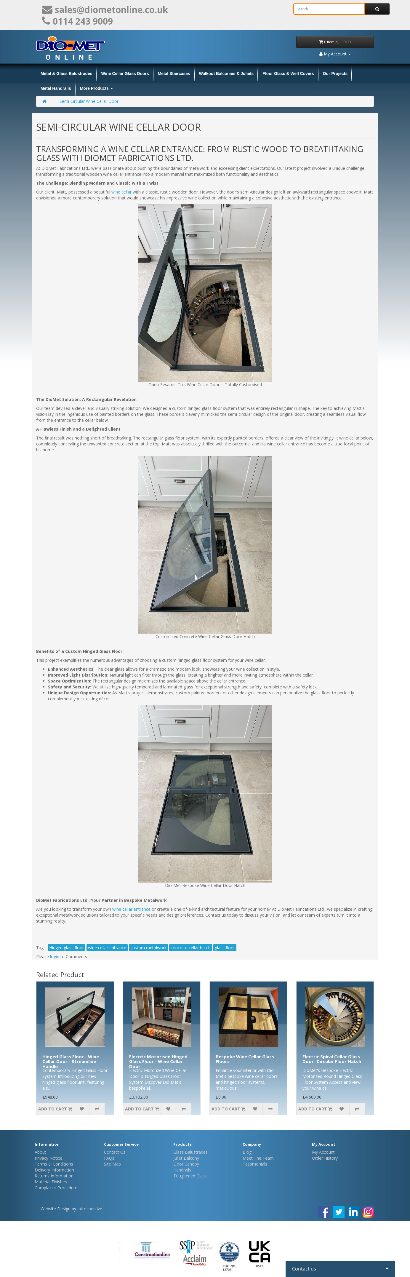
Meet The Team (258, 1158)
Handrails (182, 1170)
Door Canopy (186, 1164)
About (40, 1152)
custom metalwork (148, 947)
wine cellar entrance (131, 909)
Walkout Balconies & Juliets (226, 73)
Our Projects (335, 73)
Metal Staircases (174, 73)
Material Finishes (51, 1182)
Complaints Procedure (56, 1187)
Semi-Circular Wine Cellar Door (89, 101)
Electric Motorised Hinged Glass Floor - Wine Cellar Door (158, 1061)
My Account (323, 1152)
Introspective (89, 1209)
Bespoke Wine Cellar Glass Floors (245, 1059)
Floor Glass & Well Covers (288, 73)
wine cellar (122, 192)
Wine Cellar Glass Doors (125, 73)
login (54, 956)
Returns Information (54, 1176)
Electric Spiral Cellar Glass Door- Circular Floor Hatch (331, 1059)
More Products (96, 88)
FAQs (109, 1158)
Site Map (112, 1164)
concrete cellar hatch (191, 947)
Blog (247, 1152)
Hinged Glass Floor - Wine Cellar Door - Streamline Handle (70, 1061)
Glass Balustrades (190, 1152)
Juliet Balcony (186, 1158)
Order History (325, 1158)
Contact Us (114, 1152)
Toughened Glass (190, 1176)
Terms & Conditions (54, 1164)
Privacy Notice (48, 1158)
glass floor (225, 947)
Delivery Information (54, 1170)
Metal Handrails (56, 88)
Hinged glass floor (66, 947)
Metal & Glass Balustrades (66, 73)
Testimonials (255, 1164)
